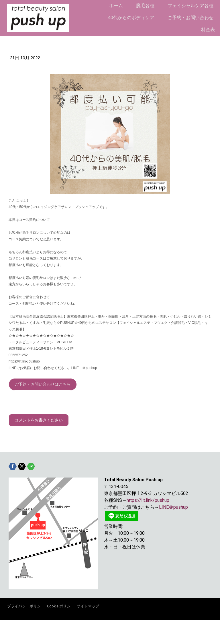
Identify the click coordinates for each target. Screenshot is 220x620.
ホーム (116, 5)
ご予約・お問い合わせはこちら (43, 384)
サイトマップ (88, 606)
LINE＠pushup (173, 507)
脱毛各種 (145, 5)
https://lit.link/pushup (148, 500)
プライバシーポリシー (25, 606)
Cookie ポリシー (60, 606)
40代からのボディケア (131, 17)
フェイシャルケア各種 (190, 5)
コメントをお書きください (39, 420)
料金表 (208, 29)
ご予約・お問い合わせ (190, 17)
